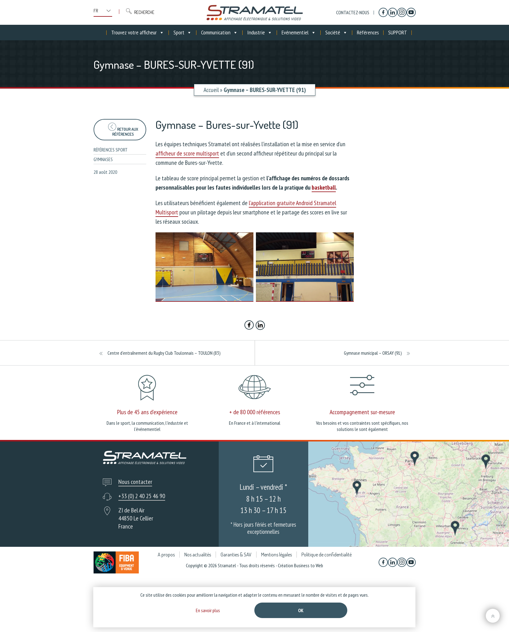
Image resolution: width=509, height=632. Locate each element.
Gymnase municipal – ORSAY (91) (373, 353)
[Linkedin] (392, 12)
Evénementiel (299, 32)
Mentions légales (276, 554)
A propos (166, 554)
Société (336, 32)
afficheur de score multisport (187, 153)
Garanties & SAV (236, 554)
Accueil (211, 90)
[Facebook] (383, 12)
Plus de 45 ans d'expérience (147, 412)
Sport (182, 32)
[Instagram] (401, 12)
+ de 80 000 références (254, 412)
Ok (301, 610)
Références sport (111, 150)
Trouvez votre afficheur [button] (137, 32)
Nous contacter (135, 482)
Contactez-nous (352, 12)
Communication (219, 32)
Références (368, 32)
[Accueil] (102, 32)
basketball (324, 187)
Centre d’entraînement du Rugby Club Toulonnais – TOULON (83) (164, 353)
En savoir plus (208, 610)
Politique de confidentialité (326, 554)
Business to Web (308, 565)
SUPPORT (397, 32)
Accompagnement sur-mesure (362, 412)
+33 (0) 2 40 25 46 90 (141, 496)
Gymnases (103, 159)
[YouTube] (411, 12)
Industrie (259, 32)
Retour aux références (123, 130)
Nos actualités (197, 554)
